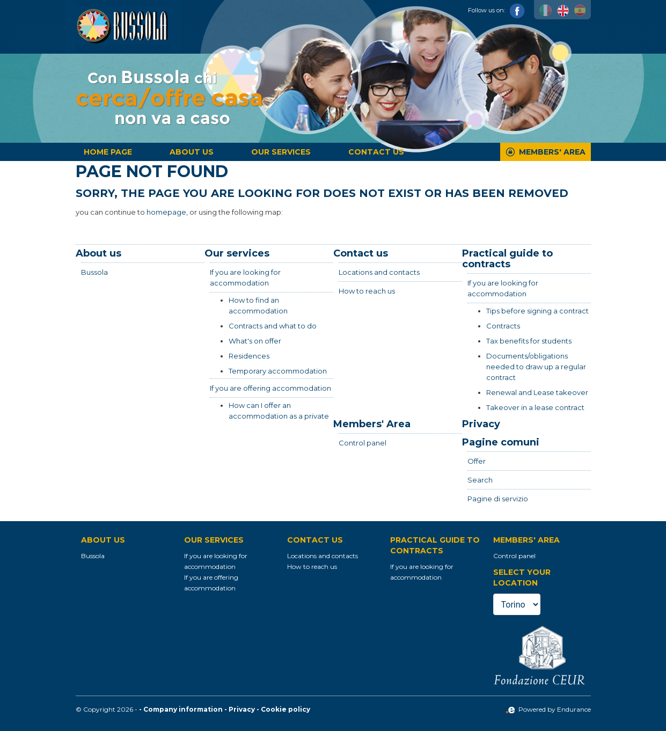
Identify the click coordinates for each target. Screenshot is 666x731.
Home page (108, 152)
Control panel (362, 442)
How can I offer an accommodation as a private (279, 410)
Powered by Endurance (548, 709)
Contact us (376, 152)
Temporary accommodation (278, 371)
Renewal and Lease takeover (537, 392)
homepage (166, 212)
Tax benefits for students (529, 341)
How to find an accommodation (258, 305)
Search (480, 480)
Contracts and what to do (273, 325)
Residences (249, 356)
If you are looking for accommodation (245, 277)
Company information (183, 709)
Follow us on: (496, 10)
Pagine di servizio (497, 498)
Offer (476, 461)
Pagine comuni (500, 442)
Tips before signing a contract (537, 310)
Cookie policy (285, 709)
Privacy (481, 424)
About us (192, 152)
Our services (281, 152)
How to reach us (367, 291)
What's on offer (255, 341)
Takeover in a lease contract (535, 407)
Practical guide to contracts (507, 258)
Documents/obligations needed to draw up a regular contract (536, 367)
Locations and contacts (379, 272)
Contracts (503, 325)
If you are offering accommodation (270, 388)
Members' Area (552, 152)
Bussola (94, 272)
